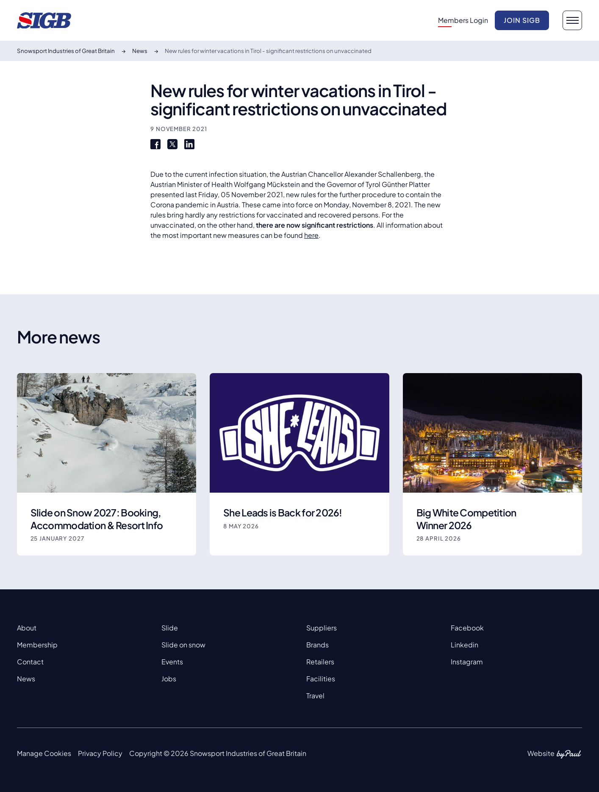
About (26, 627)
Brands (317, 644)
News (26, 678)
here (311, 235)
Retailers (320, 661)
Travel (315, 695)
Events (172, 661)
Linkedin (464, 644)
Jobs (168, 678)
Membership (37, 644)
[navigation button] (572, 20)
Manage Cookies (44, 753)
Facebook (467, 627)
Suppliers (321, 627)
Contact (30, 661)
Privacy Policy (100, 753)
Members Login (463, 20)
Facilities (320, 678)
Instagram (467, 661)
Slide (169, 627)
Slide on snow (183, 644)
